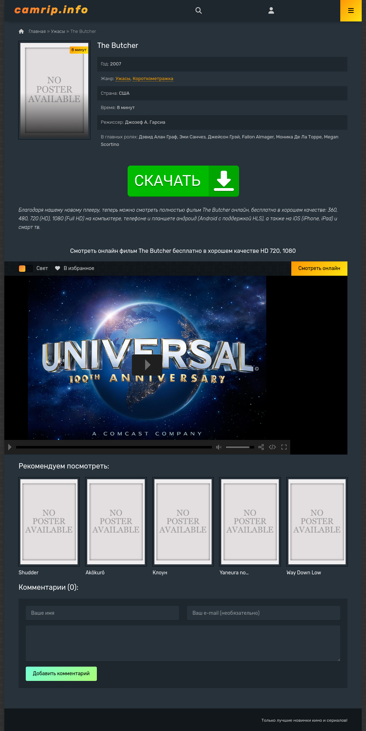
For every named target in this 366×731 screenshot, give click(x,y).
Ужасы (122, 78)
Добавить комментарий (61, 674)
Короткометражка (153, 78)
